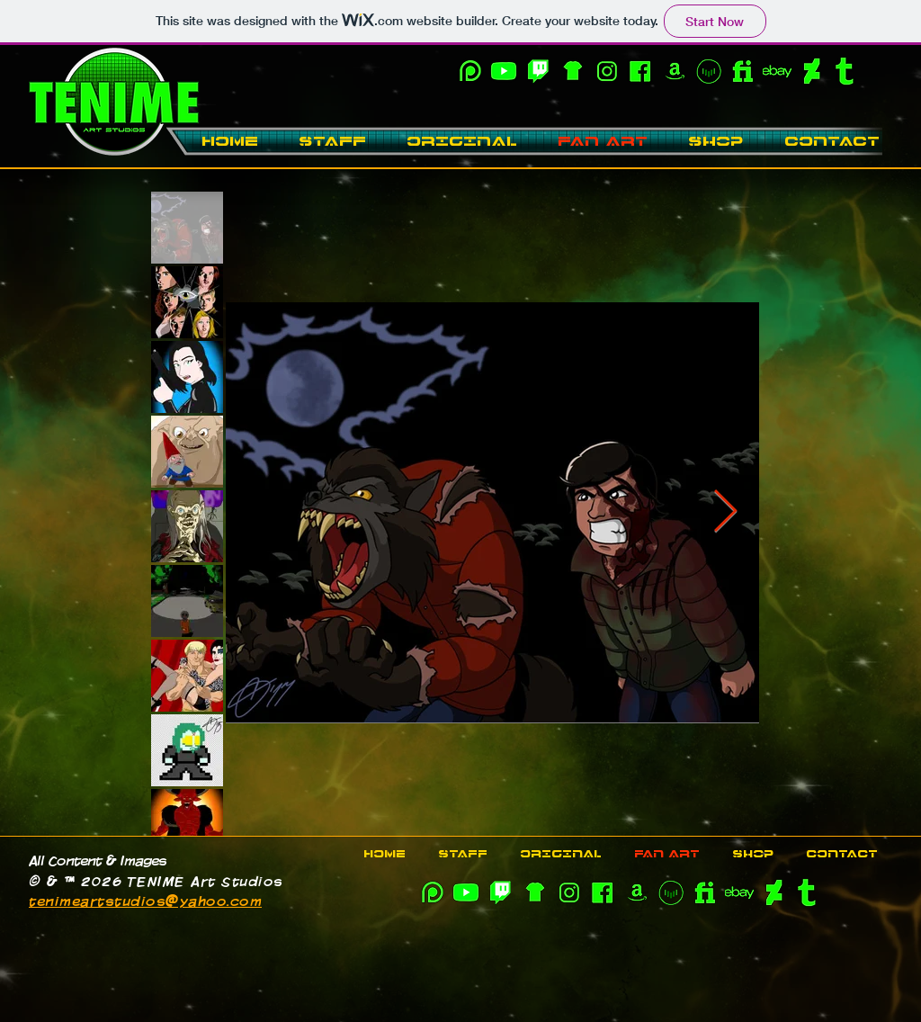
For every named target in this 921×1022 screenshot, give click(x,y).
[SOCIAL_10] (572, 71)
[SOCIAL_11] (674, 71)
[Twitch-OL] (537, 71)
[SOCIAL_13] (811, 71)
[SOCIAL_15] (777, 71)
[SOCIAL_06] (640, 71)
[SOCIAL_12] (743, 71)
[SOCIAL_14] (845, 71)
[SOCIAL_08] (606, 71)
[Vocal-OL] (708, 71)
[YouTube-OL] (503, 71)
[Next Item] (724, 513)
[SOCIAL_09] (469, 71)
